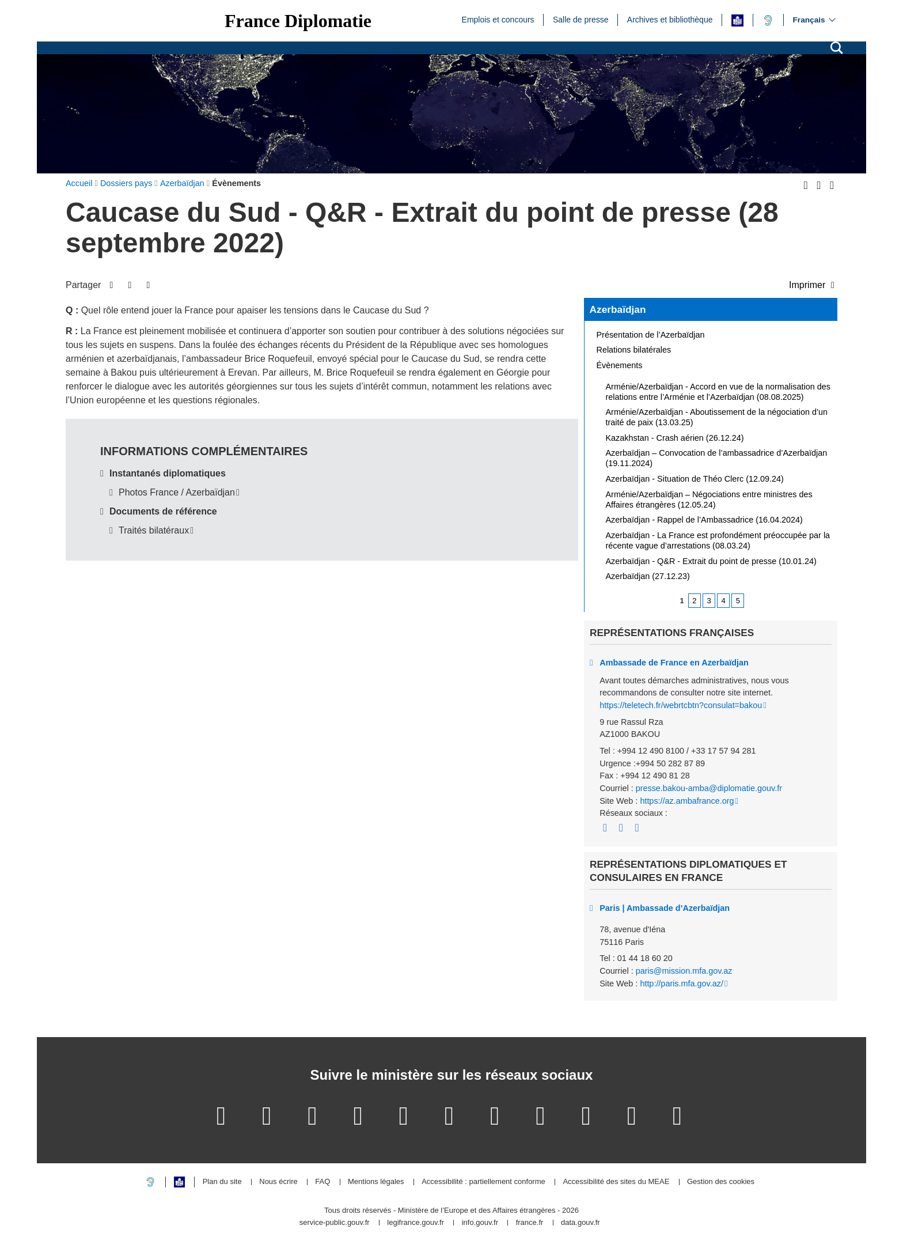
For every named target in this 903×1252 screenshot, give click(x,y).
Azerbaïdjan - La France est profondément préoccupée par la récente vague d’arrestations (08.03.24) (718, 540)
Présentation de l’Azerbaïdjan (651, 334)
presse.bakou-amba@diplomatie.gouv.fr (709, 788)
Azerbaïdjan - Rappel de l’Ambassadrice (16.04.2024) (704, 519)
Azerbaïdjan (618, 309)
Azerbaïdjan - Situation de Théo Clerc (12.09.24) (695, 478)
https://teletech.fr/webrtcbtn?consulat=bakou (681, 705)
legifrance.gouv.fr (415, 1223)
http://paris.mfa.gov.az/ (681, 983)
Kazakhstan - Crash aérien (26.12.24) (675, 437)
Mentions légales (376, 1182)
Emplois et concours (498, 19)
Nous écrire (278, 1182)
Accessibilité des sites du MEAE (616, 1182)
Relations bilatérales (634, 349)
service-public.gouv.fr (334, 1223)
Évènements (620, 365)
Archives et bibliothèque (670, 19)
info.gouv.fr (480, 1223)
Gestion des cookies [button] (720, 1182)
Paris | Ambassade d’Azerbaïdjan (665, 908)
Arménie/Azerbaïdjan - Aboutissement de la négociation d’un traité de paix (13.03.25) (717, 417)
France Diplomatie (298, 21)
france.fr (530, 1223)
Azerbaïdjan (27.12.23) (648, 576)
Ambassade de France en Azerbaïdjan (674, 662)
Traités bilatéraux (154, 530)
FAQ (322, 1182)
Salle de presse (581, 19)
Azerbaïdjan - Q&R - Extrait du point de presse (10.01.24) (711, 561)
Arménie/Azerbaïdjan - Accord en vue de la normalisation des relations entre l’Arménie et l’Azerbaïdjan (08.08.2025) (718, 392)
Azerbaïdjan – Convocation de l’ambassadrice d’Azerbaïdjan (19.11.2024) (717, 458)
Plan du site (222, 1182)
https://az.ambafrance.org (687, 800)
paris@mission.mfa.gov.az (684, 970)
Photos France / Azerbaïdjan (177, 492)
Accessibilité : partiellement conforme (483, 1182)
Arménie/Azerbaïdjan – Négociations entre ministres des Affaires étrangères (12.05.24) (709, 499)
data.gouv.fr (580, 1223)
